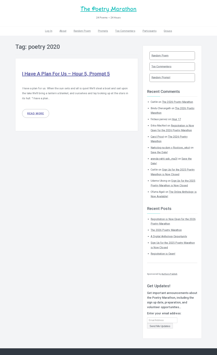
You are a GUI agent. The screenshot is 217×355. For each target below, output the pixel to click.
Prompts (103, 30)
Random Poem (82, 30)
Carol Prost (157, 136)
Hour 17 (176, 119)
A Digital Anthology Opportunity (169, 236)
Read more (35, 113)
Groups (168, 30)
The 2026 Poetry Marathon (177, 101)
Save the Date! (159, 152)
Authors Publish (169, 274)
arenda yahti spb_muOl (164, 158)
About (62, 30)
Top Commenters (125, 30)
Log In (48, 30)
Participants (149, 30)
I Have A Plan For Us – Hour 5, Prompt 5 (66, 74)
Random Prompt (160, 77)
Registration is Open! (163, 253)
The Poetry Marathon (108, 9)
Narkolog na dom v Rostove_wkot (170, 147)
